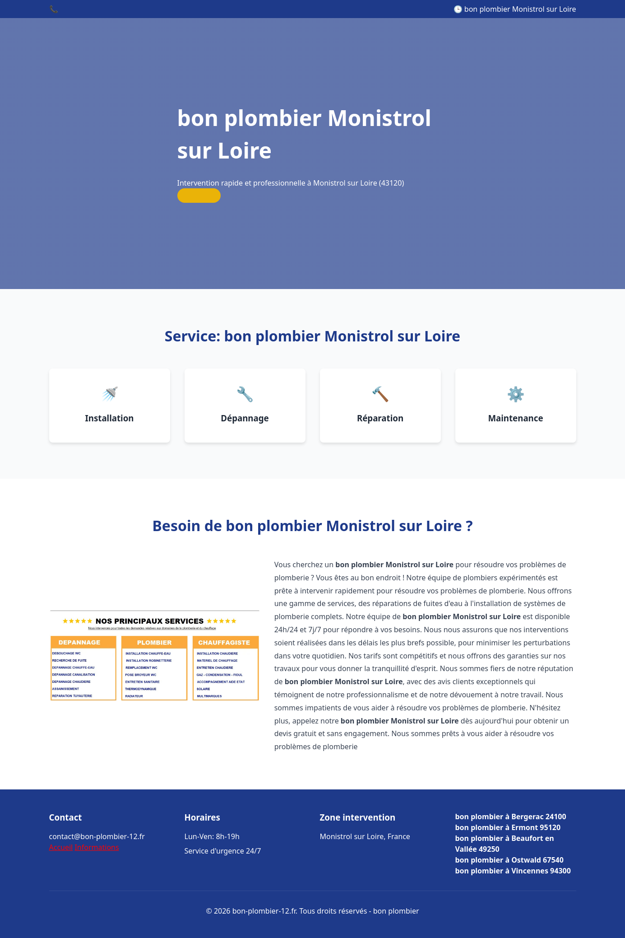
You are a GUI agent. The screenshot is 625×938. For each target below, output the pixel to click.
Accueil (61, 847)
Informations (96, 847)
